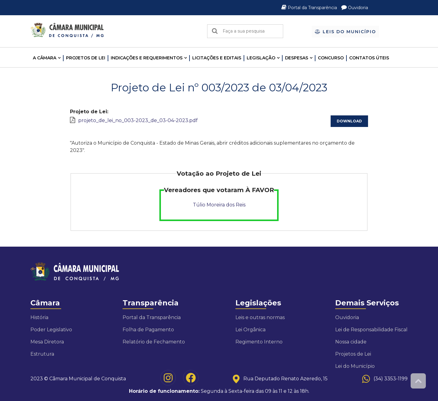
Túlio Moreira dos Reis (219, 205)
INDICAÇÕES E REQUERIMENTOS (146, 58)
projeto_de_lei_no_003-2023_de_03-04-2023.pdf (138, 120)
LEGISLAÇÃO (261, 58)
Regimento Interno (259, 342)
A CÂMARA (44, 58)
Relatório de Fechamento (154, 342)
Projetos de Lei (85, 58)
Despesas (296, 58)
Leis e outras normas (260, 317)
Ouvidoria (354, 7)
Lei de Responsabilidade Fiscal (371, 329)
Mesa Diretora (47, 342)
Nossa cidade (351, 342)
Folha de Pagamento (148, 329)
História (39, 317)
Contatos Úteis (369, 58)
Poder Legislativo (51, 329)
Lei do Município (355, 366)
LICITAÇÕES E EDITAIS (216, 58)
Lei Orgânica (250, 329)
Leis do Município (345, 31)
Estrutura (42, 354)
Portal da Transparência (309, 7)
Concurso (331, 58)
